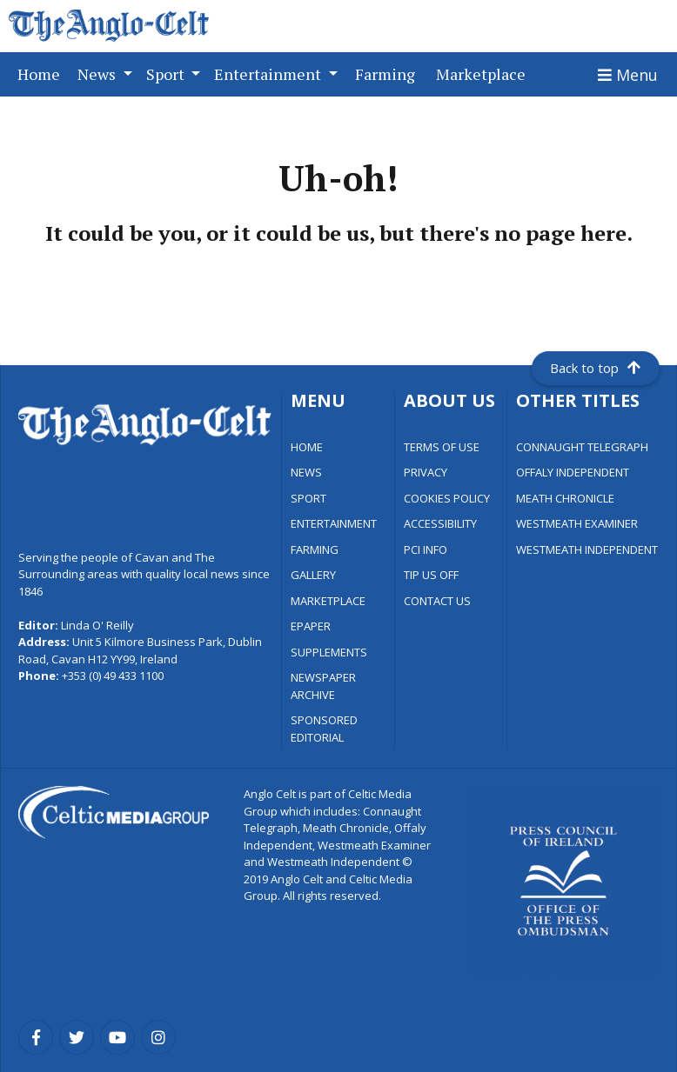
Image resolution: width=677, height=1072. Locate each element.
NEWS (306, 472)
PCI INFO (425, 549)
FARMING (314, 549)
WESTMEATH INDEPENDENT (587, 549)
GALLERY (313, 575)
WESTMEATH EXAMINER (577, 523)
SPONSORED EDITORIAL (324, 728)
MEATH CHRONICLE (565, 498)
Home (42, 73)
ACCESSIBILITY (440, 523)
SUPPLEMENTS (329, 652)
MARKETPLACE (328, 601)
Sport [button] (167, 73)
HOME (307, 447)
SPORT (308, 498)
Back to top (595, 367)
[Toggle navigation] (627, 75)
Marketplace (484, 73)
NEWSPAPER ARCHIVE (323, 685)
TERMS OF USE (441, 447)
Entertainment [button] (269, 73)
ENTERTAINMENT (334, 523)
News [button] (98, 73)
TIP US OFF (431, 575)
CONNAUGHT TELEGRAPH (582, 447)
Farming (388, 73)
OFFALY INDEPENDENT (572, 472)
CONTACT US (437, 601)
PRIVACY (425, 472)
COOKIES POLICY (447, 498)
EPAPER (311, 626)
